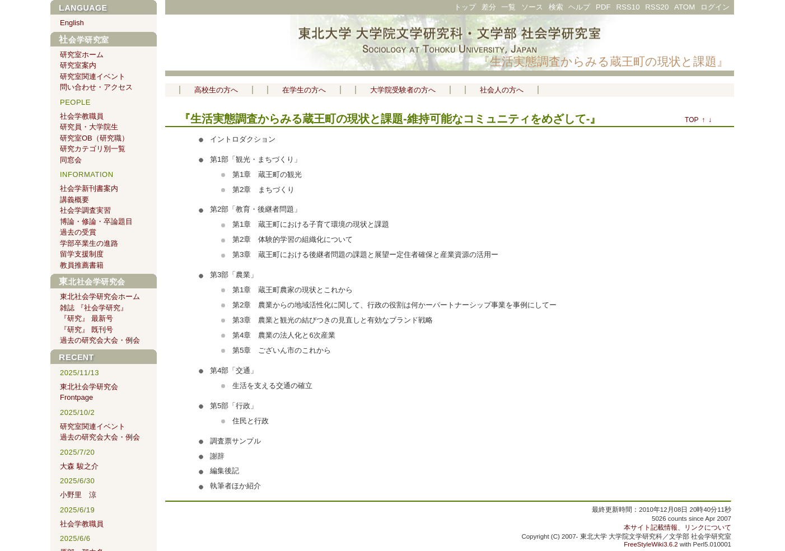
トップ (465, 7)
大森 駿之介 (79, 466)
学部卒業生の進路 (89, 243)
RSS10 (627, 7)
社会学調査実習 (85, 210)
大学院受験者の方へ (403, 90)
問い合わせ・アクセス (96, 87)
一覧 (508, 7)
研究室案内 (78, 65)
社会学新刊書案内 (89, 188)
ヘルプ (579, 7)
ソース (532, 7)
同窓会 (71, 160)
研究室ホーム (82, 54)
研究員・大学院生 (89, 127)
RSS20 (657, 7)
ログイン (715, 7)
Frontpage (76, 397)
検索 (556, 7)
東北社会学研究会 (92, 281)
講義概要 (74, 199)
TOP (691, 120)
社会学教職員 (82, 116)
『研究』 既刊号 (86, 329)
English (72, 22)
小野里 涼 (78, 495)
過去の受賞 (78, 232)
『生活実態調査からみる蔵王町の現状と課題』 (603, 61)
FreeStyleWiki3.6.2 (651, 544)
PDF (603, 7)
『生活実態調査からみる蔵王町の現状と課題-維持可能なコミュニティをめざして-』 (390, 119)
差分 (489, 7)
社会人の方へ (502, 90)
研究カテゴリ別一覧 (92, 148)
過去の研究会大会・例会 (100, 340)
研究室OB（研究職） (94, 138)
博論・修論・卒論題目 (96, 221)
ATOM (684, 7)
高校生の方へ (216, 90)
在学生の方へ (304, 90)
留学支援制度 (82, 254)
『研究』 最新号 (86, 318)
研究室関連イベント (92, 76)
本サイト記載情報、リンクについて (677, 527)
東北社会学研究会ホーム (100, 296)
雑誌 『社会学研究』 (94, 307)
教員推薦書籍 (82, 265)
